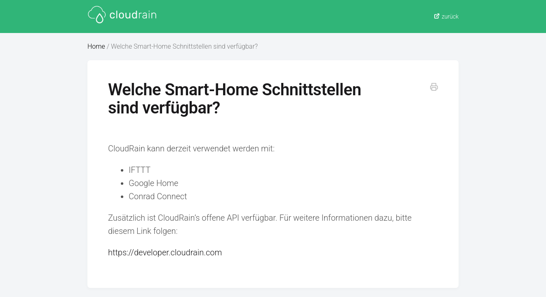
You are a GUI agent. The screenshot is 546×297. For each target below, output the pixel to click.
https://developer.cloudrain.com (165, 252)
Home (96, 46)
